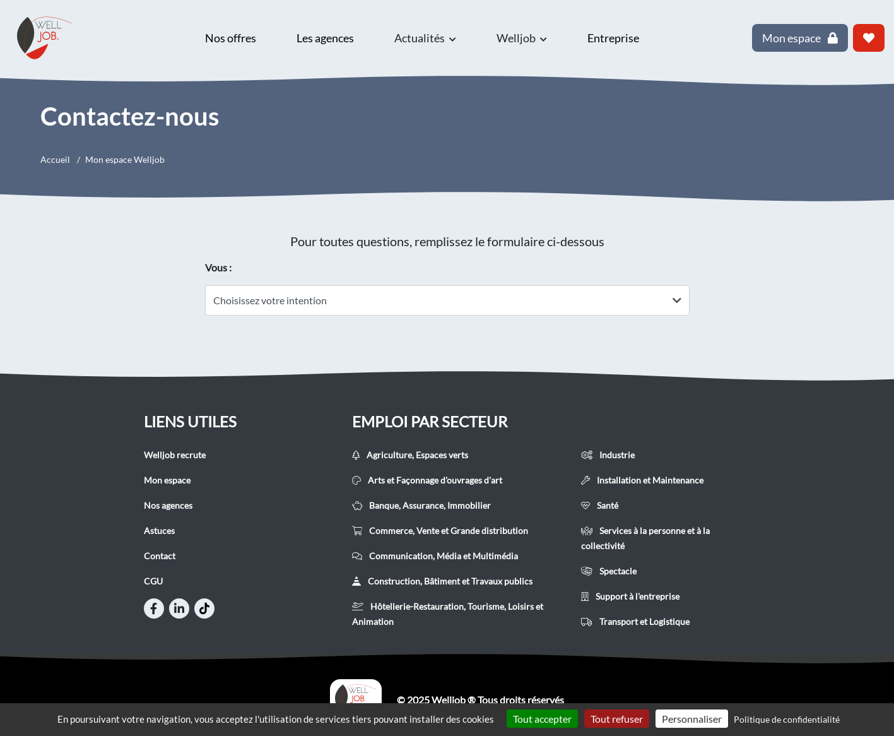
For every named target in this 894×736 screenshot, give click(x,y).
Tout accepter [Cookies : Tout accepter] (542, 719)
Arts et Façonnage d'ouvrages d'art (427, 480)
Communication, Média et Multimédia (435, 555)
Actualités (425, 38)
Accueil (55, 159)
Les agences (325, 38)
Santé (599, 505)
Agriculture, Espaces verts (410, 454)
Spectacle (609, 571)
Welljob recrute (175, 454)
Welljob (522, 38)
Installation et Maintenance (642, 480)
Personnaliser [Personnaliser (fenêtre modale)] (692, 719)
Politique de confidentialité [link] (787, 719)
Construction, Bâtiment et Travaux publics (442, 581)
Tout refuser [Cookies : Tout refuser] (617, 719)
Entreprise (613, 38)
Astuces (159, 530)
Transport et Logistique (635, 621)
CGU (153, 581)
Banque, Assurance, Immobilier (421, 505)
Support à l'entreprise (630, 596)
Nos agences (168, 505)
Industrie (608, 454)
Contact (159, 555)
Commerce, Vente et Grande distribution (440, 530)
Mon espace (167, 480)
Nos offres (230, 38)
